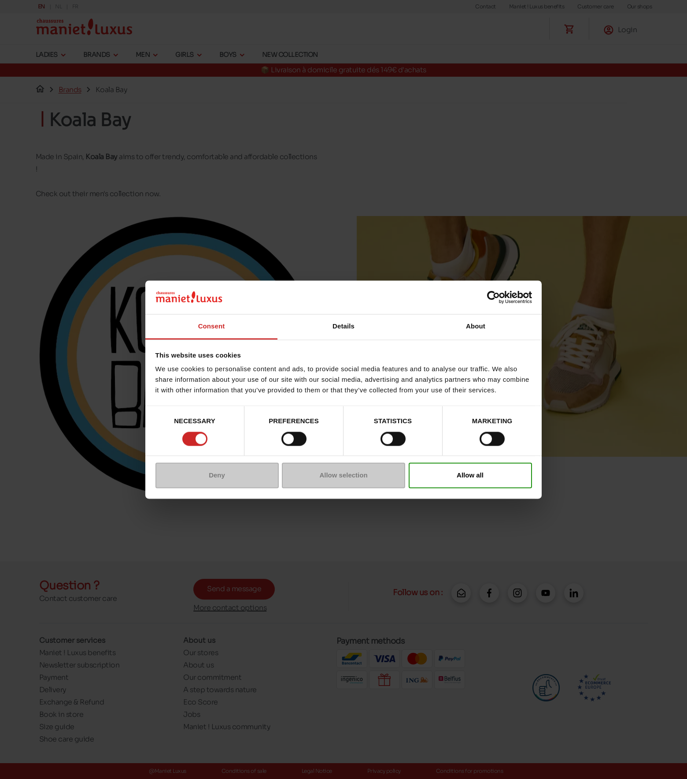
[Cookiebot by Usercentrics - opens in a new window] (493, 297)
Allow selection (343, 475)
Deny (217, 475)
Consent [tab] (211, 326)
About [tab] (475, 326)
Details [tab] (343, 326)
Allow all (470, 475)
